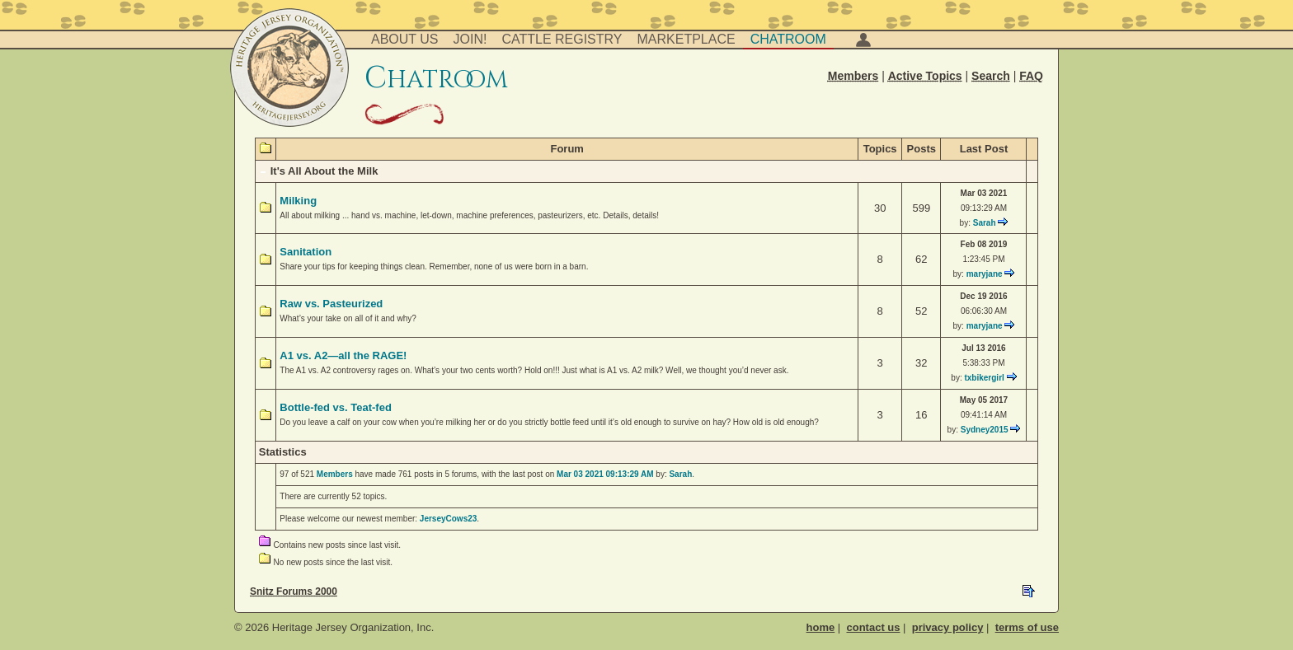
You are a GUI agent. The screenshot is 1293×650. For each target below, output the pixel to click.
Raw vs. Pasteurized (331, 303)
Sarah (984, 222)
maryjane (984, 273)
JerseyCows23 (448, 518)
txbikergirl (984, 377)
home (820, 627)
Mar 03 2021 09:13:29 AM (605, 474)
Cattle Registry (561, 39)
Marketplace (686, 39)
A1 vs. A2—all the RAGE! (343, 355)
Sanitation (305, 252)
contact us (873, 627)
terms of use (1027, 627)
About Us (405, 39)
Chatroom (788, 39)
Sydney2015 (985, 429)
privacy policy (948, 627)
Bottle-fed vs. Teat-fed (336, 407)
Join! (470, 39)
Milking (298, 200)
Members (335, 474)
